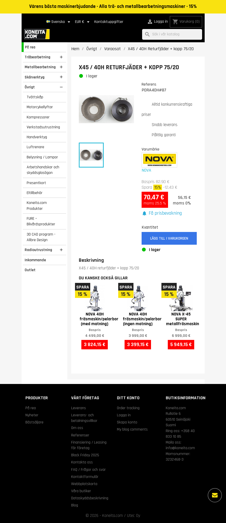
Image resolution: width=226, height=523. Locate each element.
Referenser (80, 435)
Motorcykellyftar (40, 106)
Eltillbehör (34, 192)
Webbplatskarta (84, 483)
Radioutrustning (38, 249)
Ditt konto (128, 398)
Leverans (78, 407)
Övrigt (30, 87)
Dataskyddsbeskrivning (89, 498)
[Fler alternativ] (215, 495)
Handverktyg (37, 137)
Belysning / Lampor (42, 157)
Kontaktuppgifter (108, 21)
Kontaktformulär (84, 476)
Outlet (30, 269)
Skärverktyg (34, 77)
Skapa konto (127, 422)
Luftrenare (35, 146)
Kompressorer (38, 117)
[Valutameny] (83, 22)
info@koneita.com (180, 447)
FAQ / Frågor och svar (88, 469)
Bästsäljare (34, 422)
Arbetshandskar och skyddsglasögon (43, 169)
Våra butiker (81, 490)
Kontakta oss (82, 462)
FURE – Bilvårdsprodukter (41, 221)
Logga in (124, 415)
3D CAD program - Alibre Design (41, 237)
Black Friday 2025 (85, 455)
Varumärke (150, 149)
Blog (74, 505)
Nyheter (31, 415)
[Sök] (172, 34)
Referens (149, 84)
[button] (162, 213)
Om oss (77, 427)
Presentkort (36, 182)
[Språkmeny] (59, 22)
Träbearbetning (37, 57)
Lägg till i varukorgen (169, 238)
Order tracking (128, 407)
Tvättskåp (35, 97)
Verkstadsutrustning (43, 127)
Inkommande (35, 260)
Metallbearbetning (40, 67)
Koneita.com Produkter (37, 205)
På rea (30, 47)
